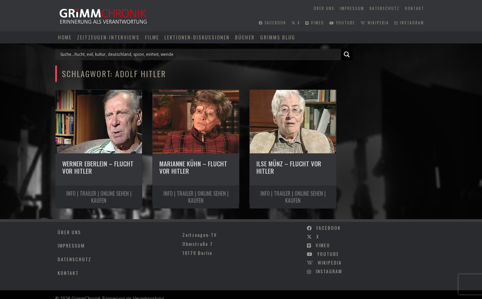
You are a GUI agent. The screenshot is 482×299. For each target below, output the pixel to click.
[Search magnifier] (346, 54)
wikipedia (374, 22)
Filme (152, 37)
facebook (272, 22)
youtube (342, 22)
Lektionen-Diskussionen (197, 37)
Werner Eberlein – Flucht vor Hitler (98, 167)
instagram (409, 22)
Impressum (352, 8)
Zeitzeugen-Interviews (108, 37)
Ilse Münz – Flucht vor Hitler (288, 167)
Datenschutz (385, 8)
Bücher (245, 37)
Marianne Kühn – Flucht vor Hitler (193, 167)
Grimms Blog (277, 37)
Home (65, 37)
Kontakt (414, 8)
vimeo (314, 22)
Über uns (324, 8)
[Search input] (199, 54)
